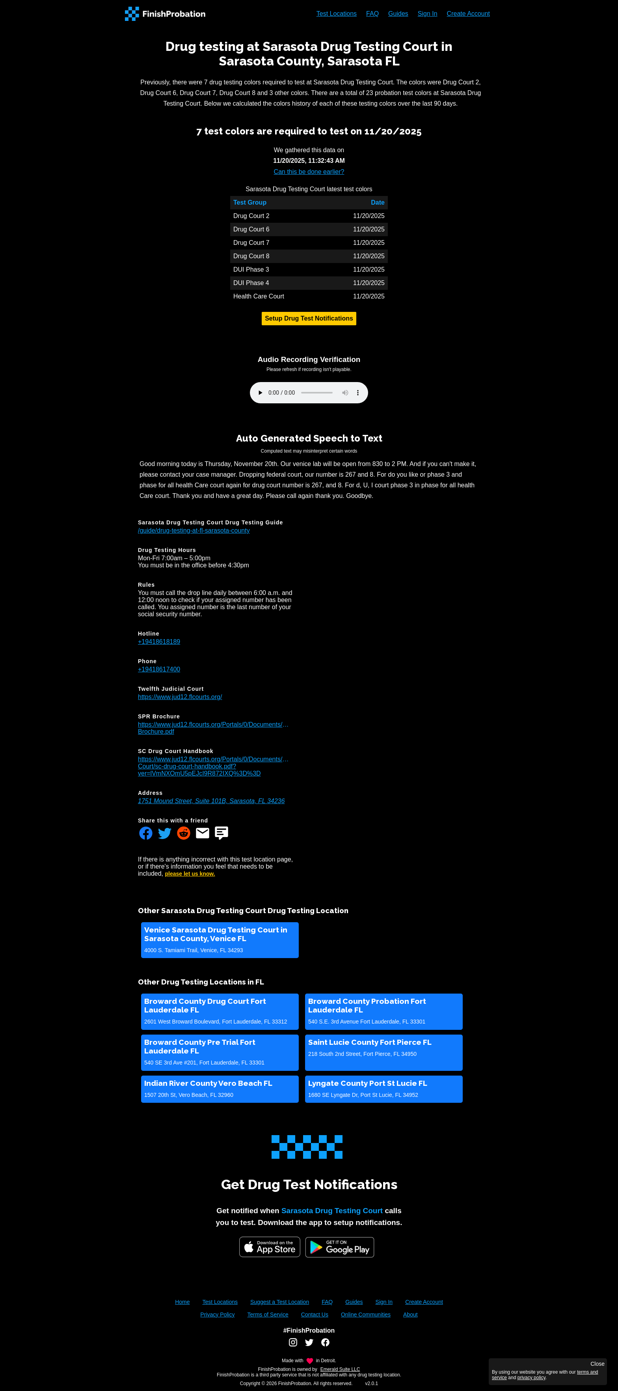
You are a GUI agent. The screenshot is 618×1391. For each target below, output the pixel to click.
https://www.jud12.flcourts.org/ (180, 697)
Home (182, 1302)
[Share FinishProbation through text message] (221, 834)
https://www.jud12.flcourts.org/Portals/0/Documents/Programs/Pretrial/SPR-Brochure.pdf (215, 728)
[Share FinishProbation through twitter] (165, 834)
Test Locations (336, 13)
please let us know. (190, 874)
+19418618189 (159, 641)
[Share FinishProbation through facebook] (146, 834)
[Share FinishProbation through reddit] (184, 834)
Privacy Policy (217, 1314)
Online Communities (366, 1314)
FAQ (372, 13)
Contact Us (314, 1314)
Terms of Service (267, 1314)
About (410, 1314)
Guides (398, 13)
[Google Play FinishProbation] (339, 1248)
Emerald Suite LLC (340, 1369)
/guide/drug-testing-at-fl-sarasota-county (194, 530)
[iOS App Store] (269, 1247)
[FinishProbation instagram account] (293, 1345)
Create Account (468, 13)
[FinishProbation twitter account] (309, 1345)
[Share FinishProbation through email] (202, 834)
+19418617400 (159, 669)
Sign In (427, 13)
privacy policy (531, 1377)
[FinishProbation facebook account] (325, 1345)
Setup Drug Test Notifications (309, 318)
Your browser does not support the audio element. (309, 392)
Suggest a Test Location (279, 1302)
